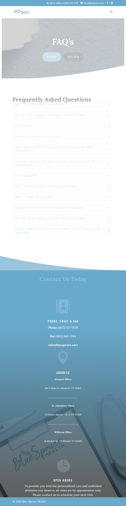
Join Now (73, 56)
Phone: (53, 327)
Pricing (52, 56)
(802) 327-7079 (68, 327)
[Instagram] (112, 3)
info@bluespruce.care (63, 345)
